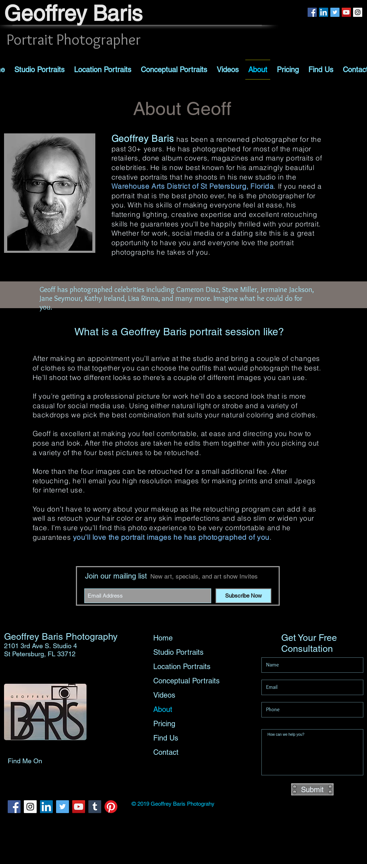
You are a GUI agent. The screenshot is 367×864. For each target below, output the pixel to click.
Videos (164, 695)
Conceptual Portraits (186, 680)
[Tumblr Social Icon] (94, 806)
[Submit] (312, 789)
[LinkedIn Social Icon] (323, 12)
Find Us (165, 738)
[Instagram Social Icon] (357, 12)
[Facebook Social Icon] (312, 12)
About (162, 709)
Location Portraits (181, 666)
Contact (166, 752)
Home (163, 638)
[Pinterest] (110, 806)
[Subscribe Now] (243, 595)
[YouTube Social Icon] (346, 12)
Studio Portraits (178, 652)
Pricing (164, 723)
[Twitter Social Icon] (335, 12)
